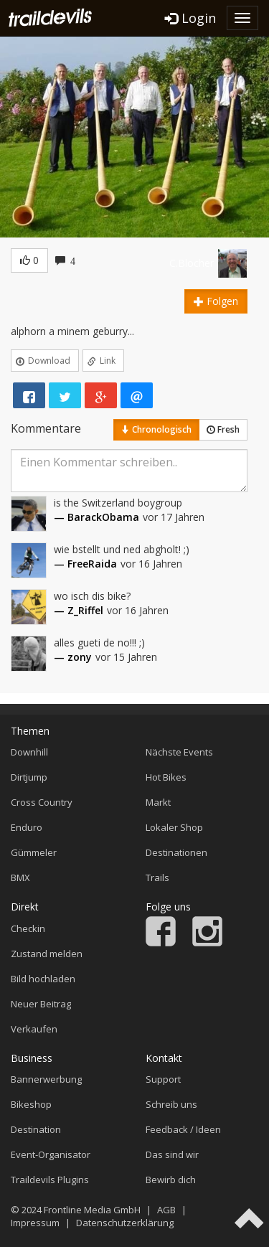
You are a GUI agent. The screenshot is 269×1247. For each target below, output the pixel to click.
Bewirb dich (171, 1179)
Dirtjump (29, 777)
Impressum (35, 1222)
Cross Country (41, 802)
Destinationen (176, 852)
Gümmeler (34, 852)
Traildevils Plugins (50, 1179)
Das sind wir (172, 1154)
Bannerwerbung (46, 1079)
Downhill (29, 751)
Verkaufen (34, 1028)
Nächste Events (179, 751)
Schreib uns (171, 1104)
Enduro (26, 827)
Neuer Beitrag (41, 1003)
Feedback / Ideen (183, 1129)
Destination (36, 1129)
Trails (157, 877)
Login (190, 18)
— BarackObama (96, 517)
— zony (73, 657)
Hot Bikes (166, 777)
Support (163, 1079)
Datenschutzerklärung (125, 1222)
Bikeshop (31, 1104)
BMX (20, 877)
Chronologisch (156, 429)
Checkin (28, 928)
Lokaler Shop (174, 827)
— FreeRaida (85, 563)
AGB (166, 1209)
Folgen (216, 301)
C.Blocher (191, 263)
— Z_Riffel (78, 610)
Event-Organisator (50, 1154)
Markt (158, 802)
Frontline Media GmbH (92, 1209)
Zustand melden (46, 953)
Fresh (223, 429)
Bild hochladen (43, 978)
